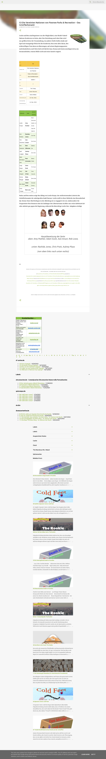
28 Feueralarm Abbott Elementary (29, 384)
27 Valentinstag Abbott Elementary (29, 386)
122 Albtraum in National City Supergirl (31, 369)
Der (27, 355)
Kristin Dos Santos (74, 278)
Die (30, 355)
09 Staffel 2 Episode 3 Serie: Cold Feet (43, 504)
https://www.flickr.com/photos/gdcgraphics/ (34, 276)
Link (68, 285)
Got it (93, 754)
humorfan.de (34, 339)
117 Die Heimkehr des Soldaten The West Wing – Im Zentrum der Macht (40, 417)
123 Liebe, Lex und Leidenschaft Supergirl (31, 368)
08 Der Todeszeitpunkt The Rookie (42, 616)
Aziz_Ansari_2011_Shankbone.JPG (48, 276)
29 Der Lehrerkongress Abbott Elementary (31, 383)
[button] (20, 30)
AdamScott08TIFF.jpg (61, 273)
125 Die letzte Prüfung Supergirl (28, 365)
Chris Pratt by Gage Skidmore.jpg (44, 285)
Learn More (85, 754)
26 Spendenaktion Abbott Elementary (30, 387)
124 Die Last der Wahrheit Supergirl (29, 366)
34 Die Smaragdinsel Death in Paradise (43, 560)
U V (77, 355)
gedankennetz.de (34, 333)
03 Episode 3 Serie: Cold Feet (41, 701)
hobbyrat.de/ (34, 323)
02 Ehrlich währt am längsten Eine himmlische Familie (35, 414)
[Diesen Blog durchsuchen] (96, 2)
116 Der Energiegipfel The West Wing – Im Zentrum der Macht (37, 418)
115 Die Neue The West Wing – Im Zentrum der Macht (35, 420)
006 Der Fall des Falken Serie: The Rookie (44, 532)
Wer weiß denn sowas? (26, 394)
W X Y (83, 355)
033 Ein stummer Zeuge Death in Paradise (44, 475)
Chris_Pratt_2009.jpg (66, 278)
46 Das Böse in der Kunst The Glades (43, 645)
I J (43, 355)
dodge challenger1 (30, 278)
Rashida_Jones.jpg (46, 278)
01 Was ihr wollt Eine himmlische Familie (31, 415)
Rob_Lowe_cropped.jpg (64, 276)
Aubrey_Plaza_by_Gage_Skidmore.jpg (48, 280)
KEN (40, 278)
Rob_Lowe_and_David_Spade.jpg (74, 276)
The (73, 355)
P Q (61, 355)
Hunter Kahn (68, 280)
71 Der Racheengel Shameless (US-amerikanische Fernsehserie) (50, 673)
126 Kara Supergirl (24, 363)
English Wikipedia (75, 280)
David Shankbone (54, 273)
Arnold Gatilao (52, 278)
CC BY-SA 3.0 (65, 285)
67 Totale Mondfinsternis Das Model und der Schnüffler (48, 729)
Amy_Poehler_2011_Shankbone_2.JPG (44, 273)
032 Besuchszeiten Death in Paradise (43, 588)
